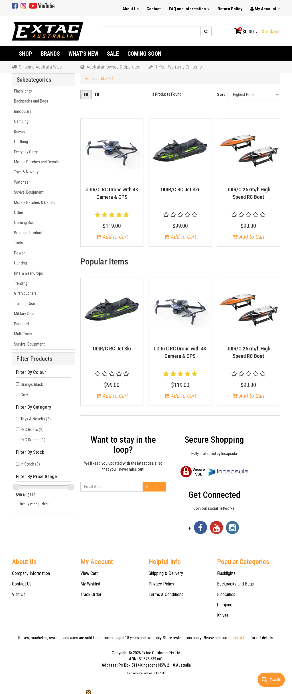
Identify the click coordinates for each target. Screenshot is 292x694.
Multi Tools (22, 333)
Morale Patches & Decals (33, 202)
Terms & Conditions (166, 594)
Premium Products (28, 232)
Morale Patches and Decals (35, 162)
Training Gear (23, 303)
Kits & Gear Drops (27, 273)
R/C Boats (32, 429)
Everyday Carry (25, 152)
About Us (130, 8)
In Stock (30, 464)
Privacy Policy (161, 584)
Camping (20, 121)
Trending (20, 283)
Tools (17, 242)
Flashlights (22, 91)
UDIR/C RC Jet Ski (180, 189)
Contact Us (22, 584)
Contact (154, 8)
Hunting (19, 263)
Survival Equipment (28, 344)
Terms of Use (239, 637)
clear (44, 504)
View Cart (89, 573)
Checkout (270, 32)
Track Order (91, 594)
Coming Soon (144, 53)
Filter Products (34, 359)
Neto (162, 673)
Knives (18, 131)
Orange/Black (32, 384)
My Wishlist (90, 584)
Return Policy (230, 8)
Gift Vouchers (24, 293)
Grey (24, 394)
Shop (25, 53)
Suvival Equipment (28, 192)
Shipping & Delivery (166, 573)
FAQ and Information (189, 8)
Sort (221, 94)
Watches (20, 182)
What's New (83, 53)
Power (18, 253)
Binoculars (21, 111)
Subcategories (34, 80)
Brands (50, 53)
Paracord (20, 323)
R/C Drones (33, 439)
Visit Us (18, 594)
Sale (113, 53)
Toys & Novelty (25, 171)
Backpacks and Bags (30, 101)
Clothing (20, 141)
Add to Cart (112, 236)
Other (17, 212)
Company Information (31, 573)
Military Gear (23, 313)
